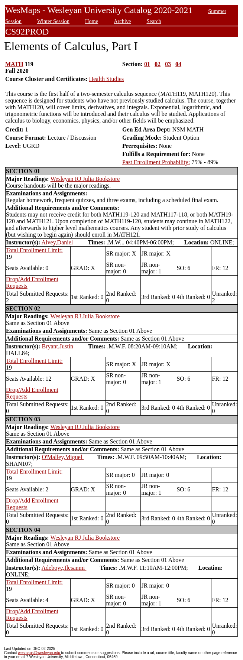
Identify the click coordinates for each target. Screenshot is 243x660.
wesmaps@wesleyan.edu (39, 653)
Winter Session (53, 21)
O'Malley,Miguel (63, 457)
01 (147, 64)
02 (158, 64)
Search (153, 21)
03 (168, 64)
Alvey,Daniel (58, 242)
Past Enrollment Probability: (156, 162)
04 (178, 64)
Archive (122, 21)
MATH (14, 64)
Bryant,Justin (58, 346)
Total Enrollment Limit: (34, 250)
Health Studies (106, 79)
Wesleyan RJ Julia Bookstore (85, 179)
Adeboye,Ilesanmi (64, 568)
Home (91, 21)
